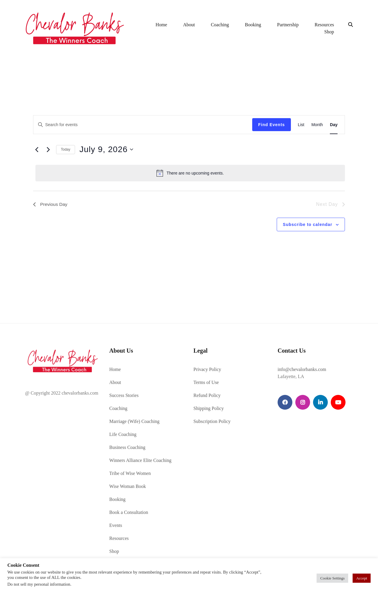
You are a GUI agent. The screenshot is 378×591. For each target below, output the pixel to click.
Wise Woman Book (127, 485)
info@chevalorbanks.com (302, 368)
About (189, 24)
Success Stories (124, 394)
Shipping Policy (208, 407)
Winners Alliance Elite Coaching (140, 459)
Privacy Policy (207, 368)
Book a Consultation (128, 511)
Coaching (220, 24)
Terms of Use (206, 381)
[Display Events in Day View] (334, 124)
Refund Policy (207, 394)
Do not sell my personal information (38, 584)
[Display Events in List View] (301, 124)
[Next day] (48, 148)
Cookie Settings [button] (332, 578)
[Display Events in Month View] (317, 124)
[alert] (190, 172)
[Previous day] (36, 148)
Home (161, 24)
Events (115, 524)
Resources (324, 24)
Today (65, 149)
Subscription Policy (212, 420)
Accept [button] (361, 578)
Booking (253, 24)
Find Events (271, 124)
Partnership (288, 24)
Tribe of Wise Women (130, 472)
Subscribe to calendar (307, 224)
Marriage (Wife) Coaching (134, 420)
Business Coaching (127, 446)
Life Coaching (122, 433)
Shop (329, 31)
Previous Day (50, 203)
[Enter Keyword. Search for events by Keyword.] (142, 124)
